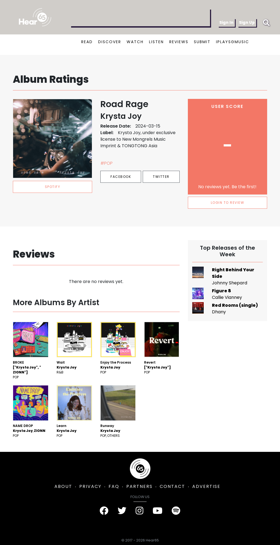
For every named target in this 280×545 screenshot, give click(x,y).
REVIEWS (178, 42)
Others (113, 435)
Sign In (226, 22)
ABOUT (63, 486)
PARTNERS (139, 486)
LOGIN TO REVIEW (227, 202)
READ (87, 42)
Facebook (120, 176)
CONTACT (172, 486)
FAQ (114, 486)
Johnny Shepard (229, 283)
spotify (52, 186)
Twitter (161, 176)
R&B (60, 372)
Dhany (219, 312)
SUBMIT (202, 42)
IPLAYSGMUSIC (232, 42)
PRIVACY (90, 486)
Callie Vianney (227, 297)
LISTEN (156, 42)
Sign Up (247, 22)
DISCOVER (109, 42)
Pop (16, 377)
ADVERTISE (206, 486)
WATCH (135, 42)
